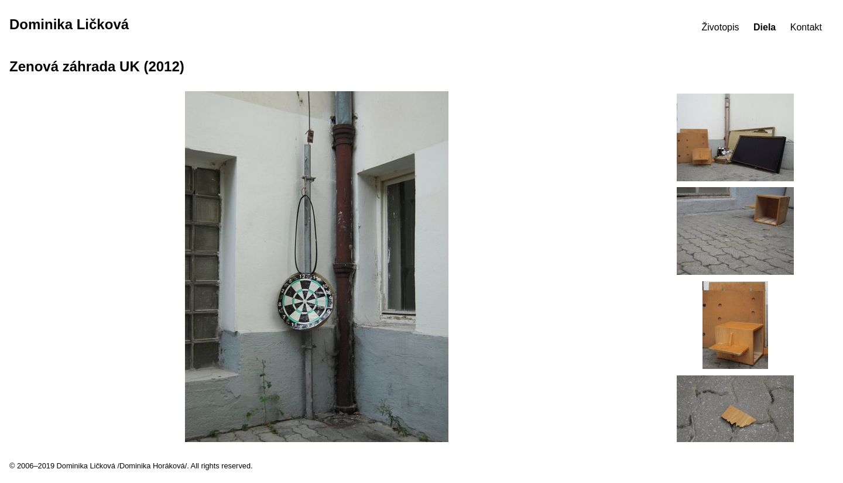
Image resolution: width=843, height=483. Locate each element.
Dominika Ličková (69, 24)
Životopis (720, 27)
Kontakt (806, 27)
